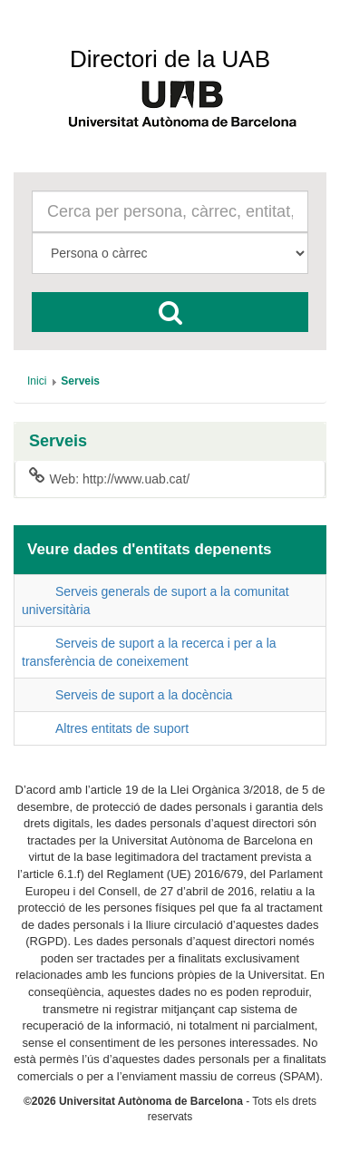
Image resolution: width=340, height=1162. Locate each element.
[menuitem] (36, 381)
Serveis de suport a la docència (143, 695)
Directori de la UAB (170, 59)
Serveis (58, 441)
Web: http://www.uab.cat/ (109, 478)
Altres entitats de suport (122, 728)
